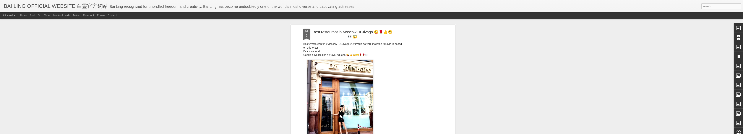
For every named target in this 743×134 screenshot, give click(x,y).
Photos (101, 15)
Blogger (394, 131)
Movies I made (61, 15)
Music (47, 15)
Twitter (76, 15)
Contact (112, 15)
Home (23, 15)
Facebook (88, 15)
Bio (39, 15)
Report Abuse (405, 131)
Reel (32, 15)
